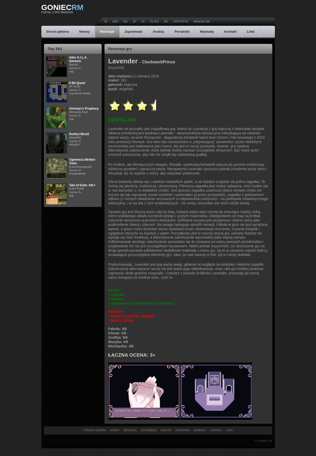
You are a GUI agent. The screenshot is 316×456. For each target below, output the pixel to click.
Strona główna (57, 31)
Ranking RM (201, 21)
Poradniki (182, 31)
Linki (250, 31)
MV (166, 21)
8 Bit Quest (77, 83)
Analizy (159, 31)
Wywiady (207, 31)
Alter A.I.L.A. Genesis (78, 59)
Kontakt (230, 31)
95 (105, 21)
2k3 (125, 21)
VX (143, 21)
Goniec (62, 7)
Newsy (84, 31)
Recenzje (107, 31)
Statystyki (181, 21)
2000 (115, 21)
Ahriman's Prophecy (84, 108)
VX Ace (154, 21)
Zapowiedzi (134, 31)
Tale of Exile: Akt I (82, 185)
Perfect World (79, 134)
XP (134, 21)
